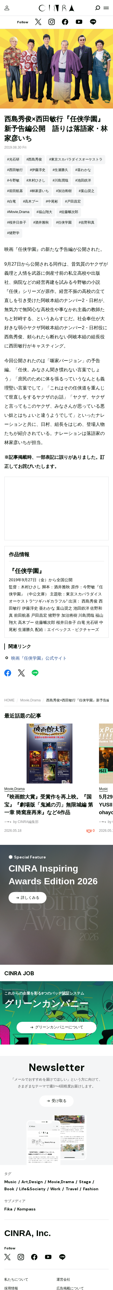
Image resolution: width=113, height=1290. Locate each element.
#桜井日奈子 (16, 222)
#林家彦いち (39, 191)
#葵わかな (83, 170)
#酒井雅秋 (41, 222)
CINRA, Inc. (27, 1233)
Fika (8, 1209)
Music (10, 1182)
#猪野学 (13, 233)
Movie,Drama (30, 700)
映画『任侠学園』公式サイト (39, 658)
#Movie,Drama (18, 212)
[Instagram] (52, 22)
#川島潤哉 (60, 180)
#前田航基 (15, 191)
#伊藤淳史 (38, 170)
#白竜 (11, 201)
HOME (9, 700)
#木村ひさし (36, 180)
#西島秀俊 (34, 159)
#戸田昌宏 (73, 201)
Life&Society (32, 1189)
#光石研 (13, 159)
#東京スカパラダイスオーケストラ (75, 159)
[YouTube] (79, 22)
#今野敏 (13, 180)
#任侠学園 (64, 222)
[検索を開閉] (97, 8)
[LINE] (93, 22)
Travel (72, 1189)
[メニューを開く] (106, 8)
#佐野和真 (86, 222)
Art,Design (32, 1182)
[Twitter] (38, 22)
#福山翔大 (44, 212)
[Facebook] (65, 22)
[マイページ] (7, 8)
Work (55, 1189)
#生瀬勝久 (60, 170)
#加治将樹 (64, 191)
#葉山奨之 (86, 191)
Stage (85, 1182)
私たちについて (16, 1279)
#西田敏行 (15, 170)
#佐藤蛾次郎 (68, 212)
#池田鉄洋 (83, 180)
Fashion (90, 1189)
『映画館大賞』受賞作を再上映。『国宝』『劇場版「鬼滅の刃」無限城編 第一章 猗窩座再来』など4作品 (48, 804)
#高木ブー (31, 201)
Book (9, 1189)
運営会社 (63, 1279)
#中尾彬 (52, 201)
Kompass (26, 1209)
